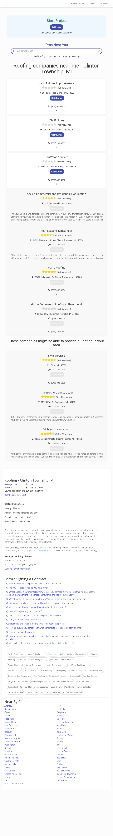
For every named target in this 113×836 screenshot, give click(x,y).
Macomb (60, 718)
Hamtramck (61, 748)
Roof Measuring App (49, 815)
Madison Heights (12, 738)
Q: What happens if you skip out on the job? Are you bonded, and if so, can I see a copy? (46, 599)
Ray (58, 744)
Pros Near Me (17, 812)
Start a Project (77, 4)
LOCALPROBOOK (20, 3)
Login (91, 4)
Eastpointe (61, 712)
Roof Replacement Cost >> (16, 494)
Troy (58, 705)
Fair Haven (9, 715)
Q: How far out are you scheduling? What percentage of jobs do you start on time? (44, 627)
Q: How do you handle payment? (21, 632)
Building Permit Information (17, 568)
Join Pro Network (48, 808)
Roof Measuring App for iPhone (53, 818)
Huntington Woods (65, 735)
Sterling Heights (11, 761)
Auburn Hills (10, 764)
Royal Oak (61, 731)
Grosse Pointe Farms (14, 783)
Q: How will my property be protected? (24, 611)
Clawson (8, 712)
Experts (44, 812)
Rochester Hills (63, 770)
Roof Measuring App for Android (54, 821)
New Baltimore (11, 725)
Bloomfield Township (66, 773)
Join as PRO (103, 4)
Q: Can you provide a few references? (23, 619)
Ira (5, 780)
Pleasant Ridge (11, 735)
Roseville (8, 731)
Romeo (59, 728)
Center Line (61, 709)
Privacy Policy (84, 812)
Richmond (9, 728)
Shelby (7, 767)
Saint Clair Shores (12, 741)
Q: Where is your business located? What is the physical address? (36, 607)
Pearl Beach (61, 767)
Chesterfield (10, 770)
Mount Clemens (11, 722)
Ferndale (8, 751)
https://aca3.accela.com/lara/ (40, 550)
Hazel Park (9, 718)
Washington (9, 744)
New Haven (61, 725)
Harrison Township (65, 722)
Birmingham (10, 709)
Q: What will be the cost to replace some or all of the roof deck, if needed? (40, 643)
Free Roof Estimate (19, 818)
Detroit (7, 748)
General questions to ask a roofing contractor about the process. (36, 623)
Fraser (59, 715)
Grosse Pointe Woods (66, 777)
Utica (58, 761)
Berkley (59, 738)
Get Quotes (56, 98)
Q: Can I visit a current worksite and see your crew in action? (34, 615)
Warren (59, 741)
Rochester (61, 757)
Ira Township (62, 780)
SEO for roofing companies (90, 821)
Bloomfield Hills (11, 757)
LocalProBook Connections (90, 818)
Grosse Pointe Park (13, 773)
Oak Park (60, 754)
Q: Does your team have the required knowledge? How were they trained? (40, 603)
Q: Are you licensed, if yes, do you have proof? (27, 587)
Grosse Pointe (10, 754)
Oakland (60, 764)
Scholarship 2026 (86, 808)
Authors (82, 815)
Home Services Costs (20, 808)
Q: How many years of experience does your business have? (34, 583)
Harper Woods (63, 751)
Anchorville (9, 705)
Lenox (7, 777)
